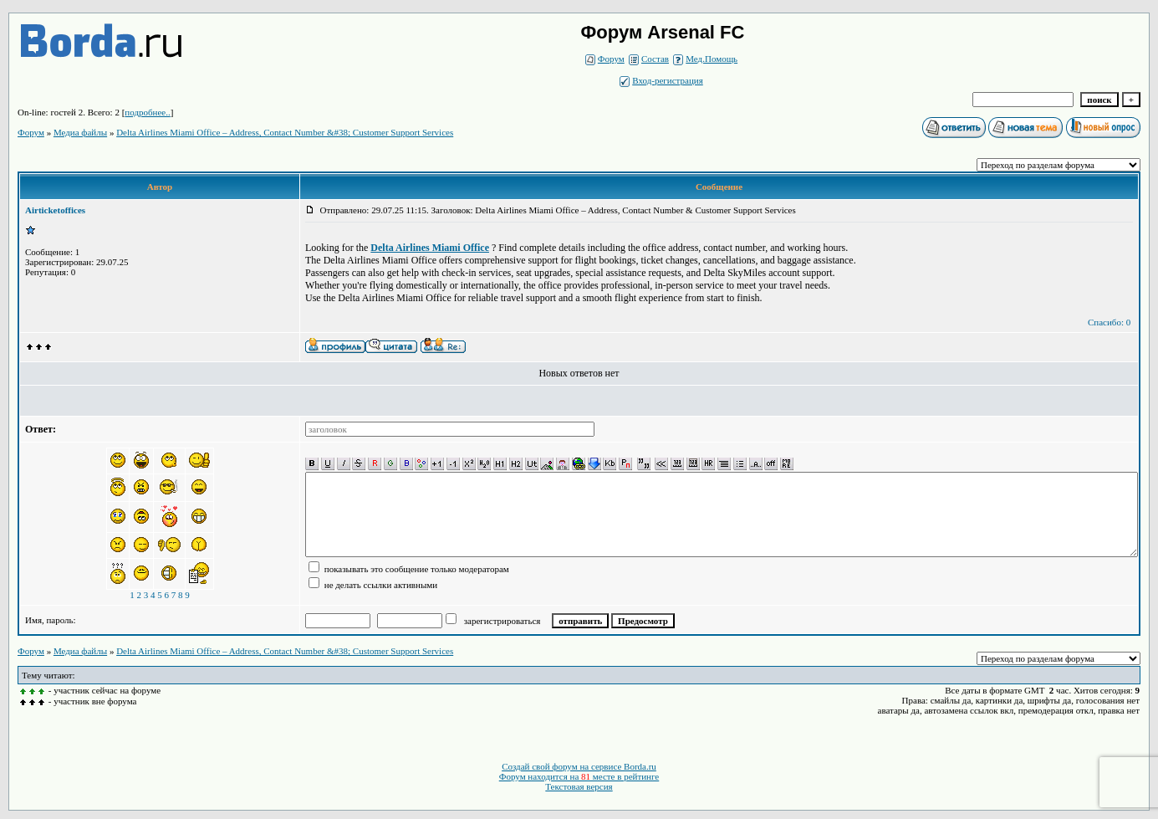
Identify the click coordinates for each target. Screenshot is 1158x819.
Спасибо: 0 (1109, 322)
